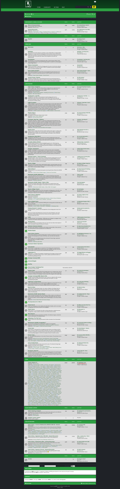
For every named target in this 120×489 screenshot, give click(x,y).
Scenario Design (35, 395)
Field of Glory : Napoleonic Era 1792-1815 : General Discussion (43, 436)
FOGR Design (48, 443)
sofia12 (79, 351)
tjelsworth (80, 442)
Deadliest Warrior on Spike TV (49, 31)
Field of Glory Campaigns (45, 381)
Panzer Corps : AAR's (41, 340)
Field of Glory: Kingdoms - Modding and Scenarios (43, 92)
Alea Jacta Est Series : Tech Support (38, 365)
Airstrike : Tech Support (49, 364)
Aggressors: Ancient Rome (34, 281)
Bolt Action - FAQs (81, 47)
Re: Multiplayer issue (81, 362)
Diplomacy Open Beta (37, 241)
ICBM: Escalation (32, 102)
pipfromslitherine (82, 363)
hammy (34, 428)
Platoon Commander (33, 65)
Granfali (80, 40)
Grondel (80, 113)
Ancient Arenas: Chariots (34, 77)
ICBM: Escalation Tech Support (39, 110)
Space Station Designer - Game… (84, 70)
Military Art (58, 31)
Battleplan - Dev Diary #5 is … (83, 51)
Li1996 (79, 209)
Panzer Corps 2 (31, 112)
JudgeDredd (80, 329)
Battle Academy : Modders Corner (53, 367)
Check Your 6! (31, 304)
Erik (79, 460)
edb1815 (80, 30)
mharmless (80, 248)
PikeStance (80, 78)
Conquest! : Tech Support (33, 376)
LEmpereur (80, 437)
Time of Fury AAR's (34, 403)
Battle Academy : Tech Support (39, 367)
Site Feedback (35, 415)
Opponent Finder (57, 431)
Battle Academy (49, 365)
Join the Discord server (37, 117)
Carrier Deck (31, 328)
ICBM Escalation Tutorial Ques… (84, 217)
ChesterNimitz (81, 218)
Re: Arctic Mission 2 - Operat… (83, 328)
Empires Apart (31, 270)
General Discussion (32, 29)
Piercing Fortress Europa (41, 396)
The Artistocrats (36, 204)
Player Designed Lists (41, 431)
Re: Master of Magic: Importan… (84, 163)
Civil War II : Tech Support (51, 371)
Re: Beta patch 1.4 (81, 309)
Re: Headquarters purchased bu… (84, 410)
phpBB (56, 486)
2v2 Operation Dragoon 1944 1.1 (84, 201)
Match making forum (51, 375)
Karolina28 (80, 164)
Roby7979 (80, 271)
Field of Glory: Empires (33, 233)
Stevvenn (80, 450)
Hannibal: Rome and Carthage (40, 385)
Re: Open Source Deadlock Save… (84, 226)
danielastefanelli (81, 48)
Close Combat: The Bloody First (35, 267)
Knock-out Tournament (51, 172)
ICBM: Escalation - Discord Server (53, 110)
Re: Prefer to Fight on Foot (82, 194)
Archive (30, 458)
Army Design (38, 446)
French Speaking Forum (33, 432)
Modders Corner (52, 395)
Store (38, 7)
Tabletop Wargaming (29, 421)
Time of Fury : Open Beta (41, 404)
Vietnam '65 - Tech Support (53, 404)
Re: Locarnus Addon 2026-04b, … (84, 335)
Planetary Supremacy (37, 180)
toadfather (80, 295)
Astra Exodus (31, 246)
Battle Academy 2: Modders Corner (41, 369)
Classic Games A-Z (32, 362)
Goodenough (81, 137)
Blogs (40, 31)
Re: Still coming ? (80, 77)
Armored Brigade (32, 261)
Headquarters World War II (34, 136)
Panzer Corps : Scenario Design (52, 340)
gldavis (79, 412)
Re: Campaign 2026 (81, 424)
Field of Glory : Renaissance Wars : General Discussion (41, 441)
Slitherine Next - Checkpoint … (83, 142)
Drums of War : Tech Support (45, 376)
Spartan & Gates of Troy (49, 400)
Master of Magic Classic (33, 189)
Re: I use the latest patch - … (83, 136)
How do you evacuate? (82, 221)
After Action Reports (43, 395)
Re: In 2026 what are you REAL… (83, 29)
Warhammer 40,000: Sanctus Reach (36, 294)
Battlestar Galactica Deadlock (35, 226)
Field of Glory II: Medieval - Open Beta (43, 199)
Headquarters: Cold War (33, 95)
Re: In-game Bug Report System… (84, 86)
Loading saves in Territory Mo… (83, 156)
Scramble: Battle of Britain (34, 142)
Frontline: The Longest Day (55, 383)
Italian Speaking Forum (55, 432)
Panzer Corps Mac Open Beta (50, 339)
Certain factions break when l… (83, 246)
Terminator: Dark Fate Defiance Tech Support (41, 127)
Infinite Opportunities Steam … (83, 148)
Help (63, 7)
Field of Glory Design (54, 428)
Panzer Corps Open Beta (38, 339)
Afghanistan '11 (32, 252)
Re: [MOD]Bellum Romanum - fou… (84, 233)
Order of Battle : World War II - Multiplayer (42, 206)
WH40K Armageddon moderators (52, 324)
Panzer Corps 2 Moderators (38, 116)
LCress (79, 288)
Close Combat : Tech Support (39, 347)
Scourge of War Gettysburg (55, 399)
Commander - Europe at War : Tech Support (42, 392)
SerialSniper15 (81, 157)
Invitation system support (34, 417)
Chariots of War (41, 371)
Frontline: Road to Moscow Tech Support (40, 383)
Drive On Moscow (53, 33)
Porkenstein (80, 323)
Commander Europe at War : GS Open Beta (47, 394)
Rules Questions (36, 430)
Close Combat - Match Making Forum (53, 347)
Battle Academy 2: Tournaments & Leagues (40, 370)
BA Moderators (42, 324)
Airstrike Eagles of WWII (38, 364)
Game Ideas (36, 31)
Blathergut (45, 439)
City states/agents (81, 182)
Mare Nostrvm (31, 313)
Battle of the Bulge (44, 33)
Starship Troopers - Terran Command (37, 156)
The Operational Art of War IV (35, 301)
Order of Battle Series (33, 201)
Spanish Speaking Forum (44, 432)
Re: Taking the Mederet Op (82, 342)
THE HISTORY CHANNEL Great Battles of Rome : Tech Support (43, 402)
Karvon (79, 195)
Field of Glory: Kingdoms (34, 86)
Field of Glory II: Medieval (34, 194)
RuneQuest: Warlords (33, 350)
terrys (42, 428)
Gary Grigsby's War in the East (41, 384)
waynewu (80, 190)
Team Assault (31, 401)
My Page (56, 7)
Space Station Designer (33, 70)
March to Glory (31, 287)
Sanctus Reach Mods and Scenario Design (41, 299)
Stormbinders (31, 59)
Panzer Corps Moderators (44, 338)
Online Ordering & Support (31, 407)
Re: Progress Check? (81, 458)
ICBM (29, 217)
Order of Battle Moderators (45, 204)
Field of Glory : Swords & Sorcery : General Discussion (41, 449)
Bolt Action (30, 47)
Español (30, 38)
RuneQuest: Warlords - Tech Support (40, 356)
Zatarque (80, 149)
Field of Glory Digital (44, 378)
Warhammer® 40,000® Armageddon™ (37, 322)
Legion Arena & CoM (56, 388)
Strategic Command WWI (34, 258)
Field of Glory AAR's (54, 430)
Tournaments (49, 431)
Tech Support (36, 326)
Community (47, 7)
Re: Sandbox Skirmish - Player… (83, 294)
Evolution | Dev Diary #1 (82, 119)
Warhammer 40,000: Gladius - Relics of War (38, 182)
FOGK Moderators (36, 91)
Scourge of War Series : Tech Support (36, 400)
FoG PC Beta (36, 381)
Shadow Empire (32, 230)
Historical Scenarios (45, 430)
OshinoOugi (80, 306)
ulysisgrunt (80, 170)
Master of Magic (32, 163)
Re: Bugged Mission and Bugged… (84, 252)
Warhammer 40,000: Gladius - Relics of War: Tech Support (44, 187)
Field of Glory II (31, 168)
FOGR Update (44, 447)
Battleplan (30, 51)
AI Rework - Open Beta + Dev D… (84, 102)
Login (25, 464)
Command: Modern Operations (35, 243)
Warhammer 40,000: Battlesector (36, 174)
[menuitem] (32, 14)
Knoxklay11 (80, 253)
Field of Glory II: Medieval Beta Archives (41, 198)
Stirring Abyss (31, 221)
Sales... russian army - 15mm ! (83, 436)
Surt (79, 88)
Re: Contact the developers (82, 270)
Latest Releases (28, 83)
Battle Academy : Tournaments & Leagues (51, 368)
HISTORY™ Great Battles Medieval (47, 386)
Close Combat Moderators (44, 346)
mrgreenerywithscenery (83, 227)
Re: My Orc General (81, 449)
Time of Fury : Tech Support (45, 403)
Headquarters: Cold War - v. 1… (83, 95)
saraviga (80, 52)
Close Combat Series (33, 342)
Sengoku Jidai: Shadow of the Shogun (39, 398)
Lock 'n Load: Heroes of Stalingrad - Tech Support (38, 390)
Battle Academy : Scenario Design (35, 368)
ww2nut (80, 344)
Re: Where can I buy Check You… (84, 304)
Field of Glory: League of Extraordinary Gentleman (46, 380)
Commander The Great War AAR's (39, 375)
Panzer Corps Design (54, 338)
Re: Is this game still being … (83, 281)
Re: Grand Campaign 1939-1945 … (84, 112)
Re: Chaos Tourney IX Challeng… (84, 168)
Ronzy (79, 222)
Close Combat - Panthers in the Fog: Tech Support (38, 348)
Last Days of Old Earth (37, 388)
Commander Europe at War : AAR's (44, 393)
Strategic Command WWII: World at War (37, 276)
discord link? (79, 65)
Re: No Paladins (80, 189)
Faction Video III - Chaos (82, 350)
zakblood (80, 66)
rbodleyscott (35, 197)
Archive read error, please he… (83, 208)
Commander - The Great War (38, 373)
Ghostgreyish (63, 479)
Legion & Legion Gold (47, 388)
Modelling (33, 431)
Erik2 (79, 202)
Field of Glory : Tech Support (55, 378)
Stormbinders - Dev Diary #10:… (83, 59)
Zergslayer (80, 183)
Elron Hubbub (81, 26)
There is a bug (80, 174)
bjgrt (79, 310)
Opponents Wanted (45, 399)
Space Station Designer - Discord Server (40, 75)
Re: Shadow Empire (81, 38)
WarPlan (30, 264)
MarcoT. (80, 103)
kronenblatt (80, 234)
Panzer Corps (31, 335)
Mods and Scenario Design (45, 326)
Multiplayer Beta (54, 206)
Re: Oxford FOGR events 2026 (83, 441)
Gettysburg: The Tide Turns (34, 33)
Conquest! (58, 375)
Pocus (34, 240)
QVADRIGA (49, 396)
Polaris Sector (31, 309)
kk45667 (80, 175)
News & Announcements (34, 25)
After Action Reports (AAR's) (56, 445)
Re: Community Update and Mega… (84, 322)
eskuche (80, 336)
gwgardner (80, 282)
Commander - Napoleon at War (38, 372)
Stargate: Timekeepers (33, 148)
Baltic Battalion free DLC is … (83, 129)
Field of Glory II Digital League (39, 172)
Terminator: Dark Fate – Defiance (36, 119)
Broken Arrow (31, 129)
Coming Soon (28, 44)
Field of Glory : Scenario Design (34, 379)
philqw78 (38, 428)
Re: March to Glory (81, 287)
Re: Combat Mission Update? (83, 25)
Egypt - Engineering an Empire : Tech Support (41, 377)
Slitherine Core (35, 27)
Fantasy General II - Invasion (35, 208)
